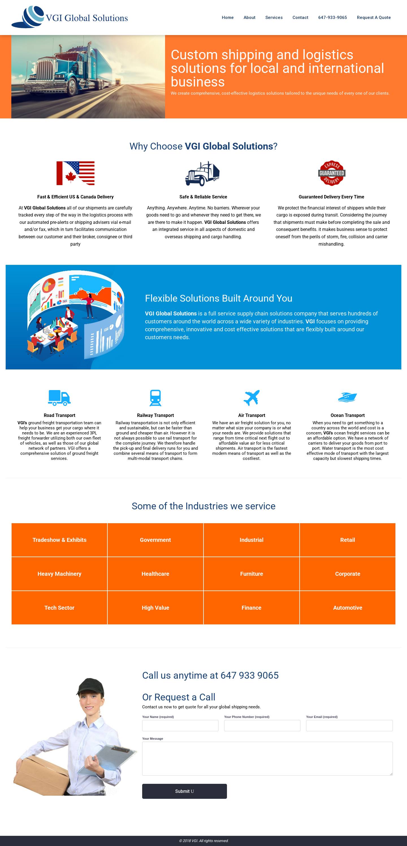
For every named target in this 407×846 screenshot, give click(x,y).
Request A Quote (374, 17)
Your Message (153, 738)
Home (228, 17)
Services (274, 17)
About (250, 17)
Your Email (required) (322, 717)
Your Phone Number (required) (247, 717)
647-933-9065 (332, 17)
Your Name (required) (158, 717)
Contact (300, 17)
